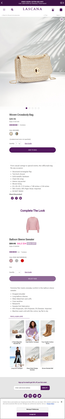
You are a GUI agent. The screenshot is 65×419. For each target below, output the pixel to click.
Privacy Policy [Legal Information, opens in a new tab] (50, 403)
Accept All (32, 414)
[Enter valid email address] (27, 388)
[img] (13, 125)
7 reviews (24, 252)
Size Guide (28, 143)
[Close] (61, 401)
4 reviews (23, 125)
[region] (32, 408)
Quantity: (12, 143)
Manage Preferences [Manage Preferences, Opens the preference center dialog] (32, 409)
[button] (61, 19)
